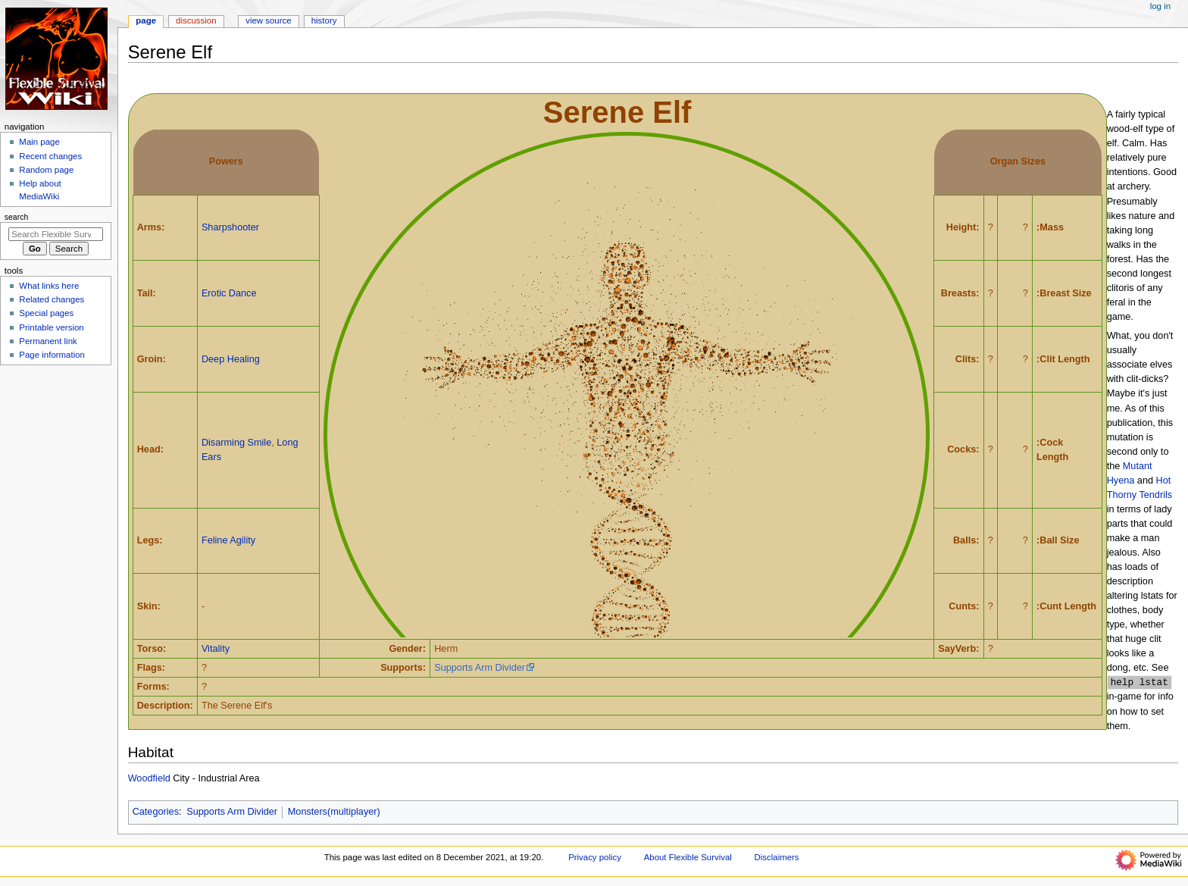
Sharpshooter (230, 227)
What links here (49, 285)
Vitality (216, 648)
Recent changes (50, 156)
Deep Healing (231, 359)
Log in (1160, 6)
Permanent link (48, 341)
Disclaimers (777, 858)
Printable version (51, 327)
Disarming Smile (236, 442)
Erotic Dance (229, 293)
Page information (52, 354)
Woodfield (149, 779)
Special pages (46, 313)
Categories (156, 812)
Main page (39, 141)
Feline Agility (228, 540)
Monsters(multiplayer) (334, 812)
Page (146, 20)
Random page (46, 169)
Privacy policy (594, 858)
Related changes (51, 299)
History (324, 20)
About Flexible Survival (688, 858)
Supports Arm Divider (479, 667)
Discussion (196, 20)
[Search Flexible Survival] (55, 234)
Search (17, 216)
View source (268, 20)
